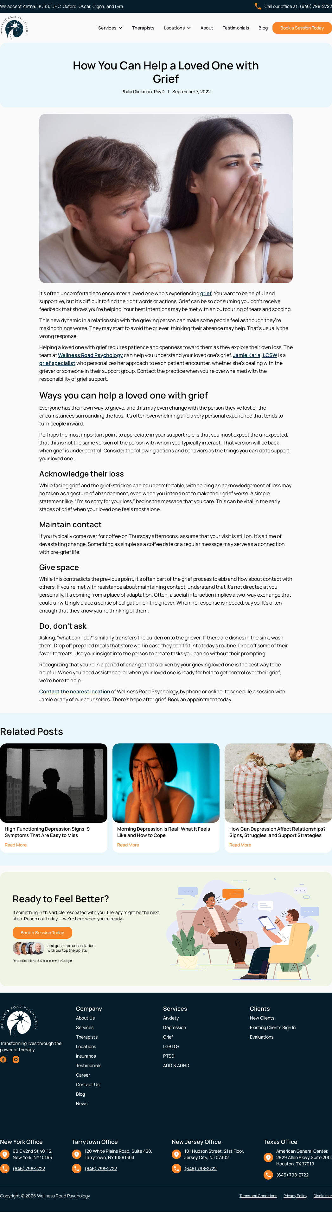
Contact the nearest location (74, 691)
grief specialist (57, 363)
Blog (263, 28)
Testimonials (236, 28)
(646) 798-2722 (316, 6)
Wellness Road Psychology (90, 355)
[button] (110, 28)
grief (206, 293)
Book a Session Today (302, 28)
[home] (14, 28)
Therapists (143, 28)
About (207, 28)
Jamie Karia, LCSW (255, 355)
